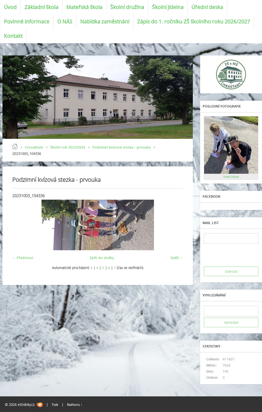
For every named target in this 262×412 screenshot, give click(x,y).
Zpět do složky (102, 257)
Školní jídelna (168, 7)
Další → (177, 257)
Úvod (10, 7)
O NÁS (64, 21)
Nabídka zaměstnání (104, 21)
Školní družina (127, 7)
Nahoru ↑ (74, 404)
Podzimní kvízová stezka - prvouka (121, 147)
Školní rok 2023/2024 (67, 147)
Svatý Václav (231, 176)
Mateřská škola (84, 7)
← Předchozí (22, 257)
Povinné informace (26, 21)
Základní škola (41, 7)
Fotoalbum (34, 147)
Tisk (55, 404)
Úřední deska (207, 7)
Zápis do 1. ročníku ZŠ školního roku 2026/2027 (193, 21)
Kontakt (13, 36)
